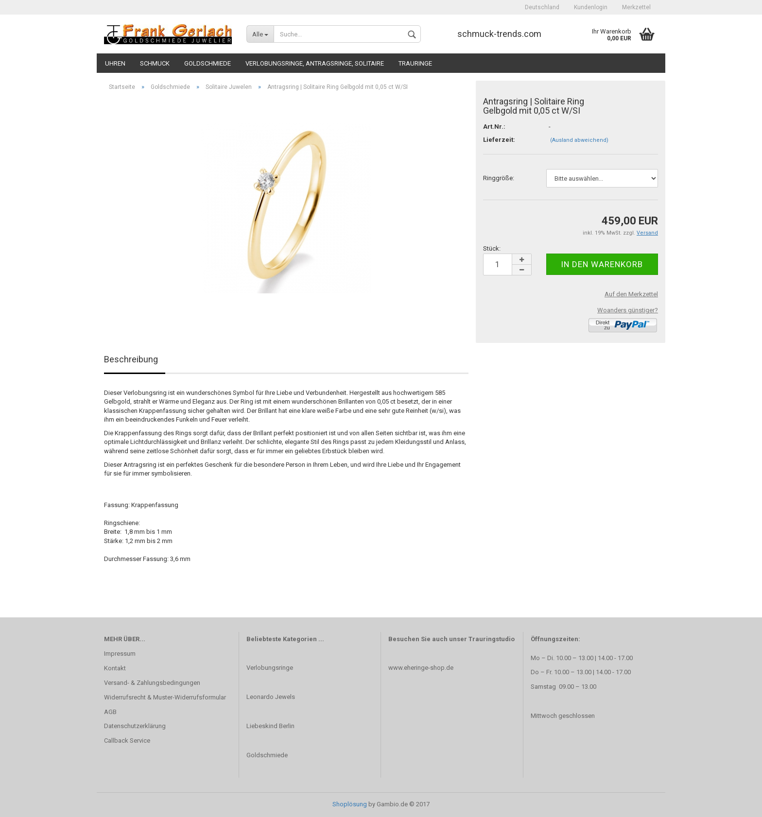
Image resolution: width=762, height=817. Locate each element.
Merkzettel (636, 7)
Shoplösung (349, 804)
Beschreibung (131, 359)
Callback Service (127, 740)
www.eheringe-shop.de (420, 667)
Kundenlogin (590, 7)
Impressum (120, 653)
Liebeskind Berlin (270, 726)
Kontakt (115, 668)
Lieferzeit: (499, 139)
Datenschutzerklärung (135, 726)
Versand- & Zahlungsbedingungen (152, 682)
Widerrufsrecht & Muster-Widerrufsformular (165, 697)
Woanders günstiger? (627, 310)
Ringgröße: (498, 178)
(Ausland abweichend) (579, 140)
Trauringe (415, 63)
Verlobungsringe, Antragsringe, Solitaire (314, 63)
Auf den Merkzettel (631, 294)
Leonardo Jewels (270, 696)
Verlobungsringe (269, 667)
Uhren (115, 63)
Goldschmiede (207, 63)
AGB (110, 711)
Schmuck (155, 63)
